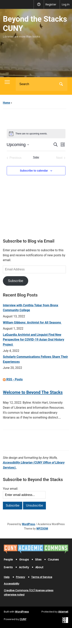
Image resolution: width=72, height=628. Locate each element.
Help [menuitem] (39, 4)
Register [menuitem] (51, 4)
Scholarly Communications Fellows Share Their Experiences (35, 359)
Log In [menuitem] (66, 4)
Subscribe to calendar (34, 170)
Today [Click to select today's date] (36, 157)
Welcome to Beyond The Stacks (33, 392)
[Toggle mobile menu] (7, 82)
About (39, 567)
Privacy (20, 577)
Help (7, 577)
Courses (53, 559)
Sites (38, 559)
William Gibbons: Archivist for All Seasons (32, 322)
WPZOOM (42, 528)
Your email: (10, 488)
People (8, 559)
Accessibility (11, 583)
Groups (24, 559)
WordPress (28, 524)
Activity (24, 567)
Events (8, 567)
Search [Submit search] (61, 84)
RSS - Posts (13, 379)
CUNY (23, 619)
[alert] (36, 133)
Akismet (63, 611)
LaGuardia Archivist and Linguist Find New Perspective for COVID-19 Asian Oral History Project (33, 339)
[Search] (36, 84)
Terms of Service (41, 577)
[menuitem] (5, 4)
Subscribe (15, 281)
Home (6, 102)
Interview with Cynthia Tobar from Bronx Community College (30, 307)
